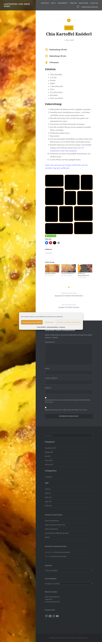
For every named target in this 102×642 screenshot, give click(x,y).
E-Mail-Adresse (51, 378)
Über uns (73, 3)
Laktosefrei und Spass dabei (17, 5)
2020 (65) (48, 505)
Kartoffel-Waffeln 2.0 (67, 273)
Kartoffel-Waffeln (50, 273)
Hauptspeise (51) (50, 448)
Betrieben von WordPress (57, 638)
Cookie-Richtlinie (41, 327)
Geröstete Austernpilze (62, 552)
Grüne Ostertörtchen (52, 520)
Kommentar (50, 342)
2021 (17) (48, 501)
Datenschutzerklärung (52, 327)
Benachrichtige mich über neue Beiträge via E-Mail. (66, 410)
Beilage (69, 28)
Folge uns (94, 3)
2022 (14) (48, 497)
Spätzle (47, 537)
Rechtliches (83, 3)
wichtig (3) (48, 477)
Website (48, 388)
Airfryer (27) (49, 464)
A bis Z (53, 3)
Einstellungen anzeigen (68, 322)
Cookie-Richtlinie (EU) (89, 7)
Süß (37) (47, 456)
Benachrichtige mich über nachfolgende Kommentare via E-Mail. (67, 401)
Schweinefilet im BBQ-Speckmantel (57, 533)
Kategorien (62, 3)
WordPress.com (83, 638)
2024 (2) (48, 489)
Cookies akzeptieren (32, 322)
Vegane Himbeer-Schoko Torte (55, 525)
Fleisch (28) (48, 460)
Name (48, 368)
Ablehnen (49, 322)
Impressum (62, 327)
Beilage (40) (49, 452)
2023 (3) (48, 493)
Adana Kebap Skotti (51, 529)
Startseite (45, 3)
